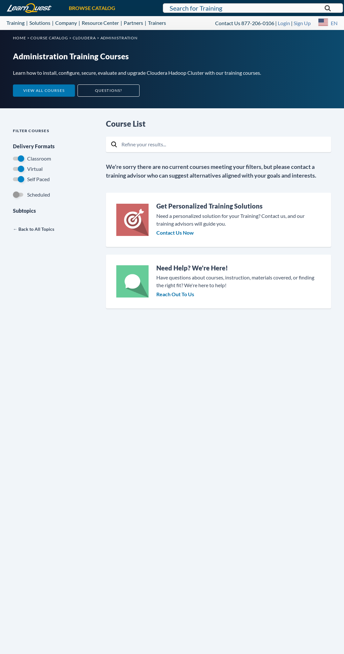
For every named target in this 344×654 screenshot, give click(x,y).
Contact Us (227, 23)
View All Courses (44, 90)
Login (284, 23)
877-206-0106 (257, 23)
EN (334, 23)
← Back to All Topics (33, 229)
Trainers (157, 23)
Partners (133, 23)
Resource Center (100, 23)
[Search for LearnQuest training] (253, 8)
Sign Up (302, 23)
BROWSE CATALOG (92, 8)
